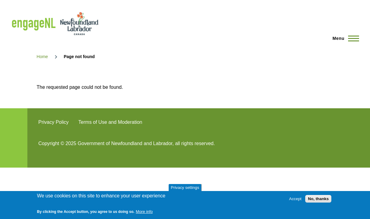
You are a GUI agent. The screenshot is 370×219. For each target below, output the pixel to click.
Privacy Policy (53, 122)
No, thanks (318, 198)
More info (144, 211)
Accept (295, 198)
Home (42, 56)
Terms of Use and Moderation (110, 122)
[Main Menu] (344, 38)
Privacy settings (185, 187)
